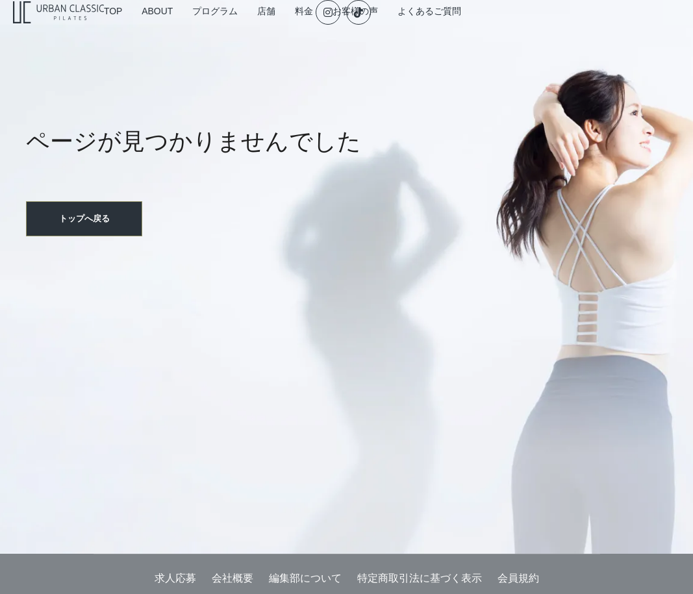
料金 (393, 30)
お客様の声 (451, 30)
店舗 (349, 30)
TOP (178, 30)
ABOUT (228, 30)
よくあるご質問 (529, 30)
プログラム (292, 30)
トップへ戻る (85, 255)
